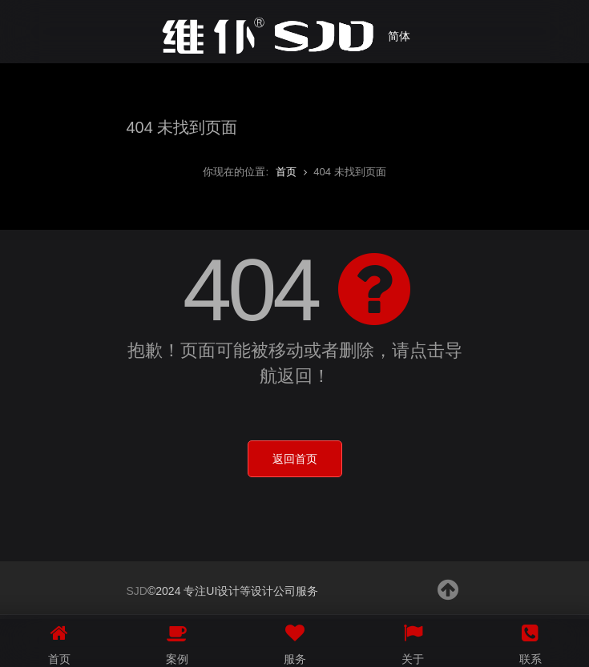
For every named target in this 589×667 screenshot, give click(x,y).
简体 (399, 36)
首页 (286, 172)
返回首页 (294, 458)
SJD (137, 591)
